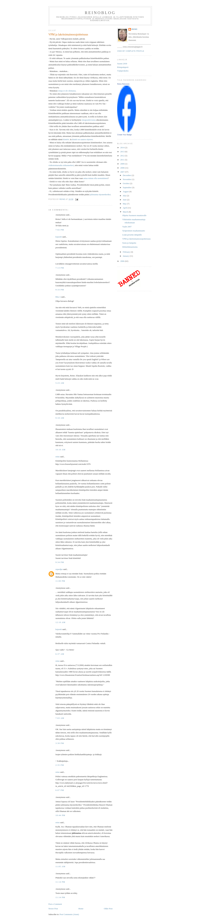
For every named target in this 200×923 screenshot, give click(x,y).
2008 (122, 168)
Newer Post (53, 908)
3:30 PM (59, 743)
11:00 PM (60, 581)
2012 (122, 155)
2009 (122, 164)
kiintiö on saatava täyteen (82, 139)
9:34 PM (59, 562)
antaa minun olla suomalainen (95, 178)
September (127, 187)
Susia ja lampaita (129, 243)
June (125, 199)
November (127, 179)
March (126, 212)
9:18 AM (59, 418)
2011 (122, 160)
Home (80, 908)
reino (57, 456)
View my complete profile (130, 51)
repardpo (59, 569)
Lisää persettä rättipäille (132, 235)
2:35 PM (59, 765)
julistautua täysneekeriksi (100, 194)
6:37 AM (59, 654)
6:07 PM (59, 790)
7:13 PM (59, 268)
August (126, 191)
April (125, 208)
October (126, 183)
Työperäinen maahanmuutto (133, 231)
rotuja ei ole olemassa (67, 91)
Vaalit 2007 (127, 226)
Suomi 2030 (122, 63)
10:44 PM (60, 815)
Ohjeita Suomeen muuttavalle (134, 215)
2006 (122, 261)
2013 (122, 151)
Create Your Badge (124, 135)
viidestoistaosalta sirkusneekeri (61, 165)
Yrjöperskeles (122, 71)
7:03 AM (59, 718)
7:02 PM (59, 230)
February (127, 252)
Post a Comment (55, 904)
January (126, 256)
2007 (122, 172)
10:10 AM (60, 449)
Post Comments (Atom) (69, 914)
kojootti (58, 237)
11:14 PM (60, 882)
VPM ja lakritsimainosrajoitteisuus (136, 239)
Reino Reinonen (123, 84)
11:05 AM (60, 866)
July (125, 195)
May (125, 204)
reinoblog (100, 12)
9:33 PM (59, 289)
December (127, 175)
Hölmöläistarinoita (129, 247)
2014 (122, 147)
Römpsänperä (122, 67)
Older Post (108, 908)
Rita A (58, 297)
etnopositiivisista (88, 120)
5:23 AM (59, 383)
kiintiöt (66, 139)
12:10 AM (60, 622)
